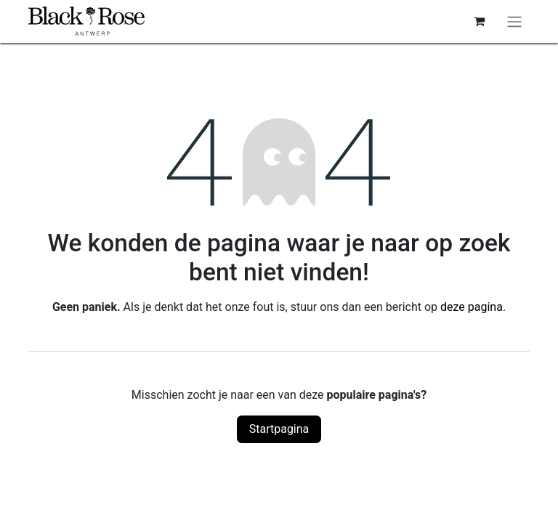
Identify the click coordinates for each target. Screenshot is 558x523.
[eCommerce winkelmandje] (478, 21)
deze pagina (471, 307)
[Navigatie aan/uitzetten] (514, 21)
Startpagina (279, 429)
